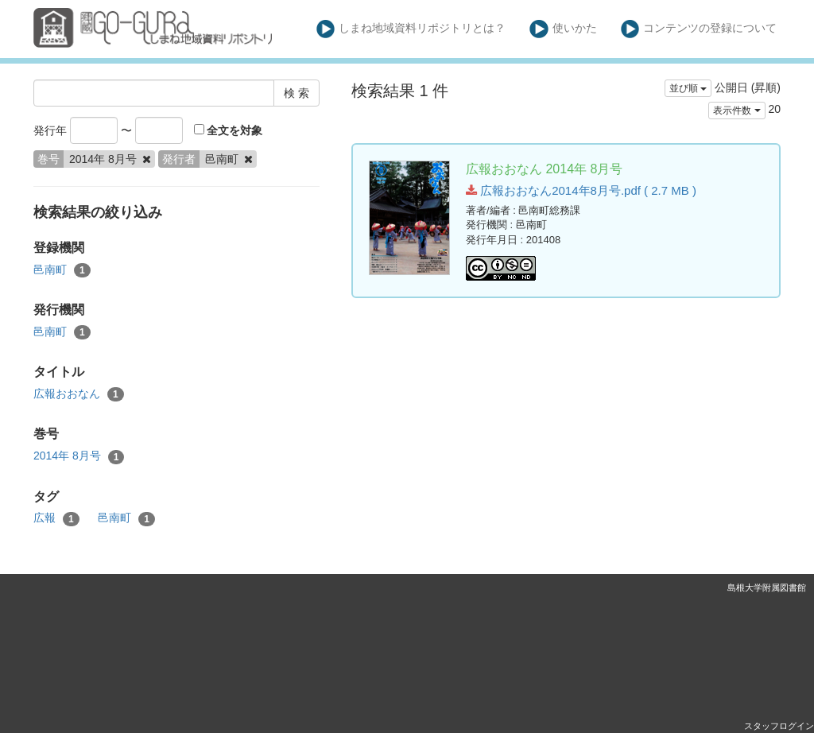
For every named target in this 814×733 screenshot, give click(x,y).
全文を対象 (228, 130)
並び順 (688, 88)
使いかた (563, 29)
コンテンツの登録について (699, 29)
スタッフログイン (779, 726)
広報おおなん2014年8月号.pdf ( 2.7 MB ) (581, 190)
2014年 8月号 (78, 456)
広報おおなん (78, 394)
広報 (56, 518)
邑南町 (62, 270)
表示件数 (736, 110)
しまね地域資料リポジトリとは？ (411, 29)
